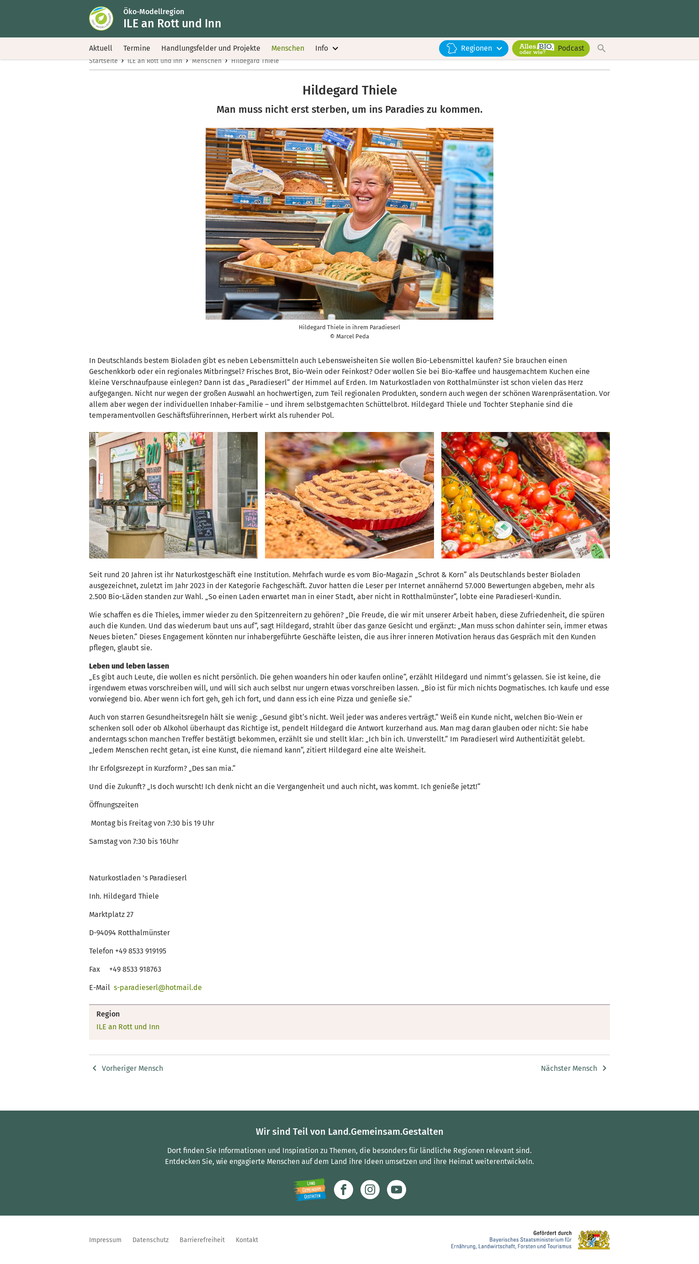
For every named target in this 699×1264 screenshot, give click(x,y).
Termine (136, 54)
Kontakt (247, 1240)
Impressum (105, 1240)
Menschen (287, 54)
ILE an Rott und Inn (154, 76)
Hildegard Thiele (255, 76)
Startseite (103, 76)
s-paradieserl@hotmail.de (158, 1002)
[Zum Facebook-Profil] (343, 1189)
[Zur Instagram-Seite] (370, 1189)
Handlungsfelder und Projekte (210, 54)
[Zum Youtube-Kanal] (396, 1189)
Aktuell (100, 54)
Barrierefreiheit (202, 1240)
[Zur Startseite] (108, 22)
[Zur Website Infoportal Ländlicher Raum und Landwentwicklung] (309, 1189)
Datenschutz (150, 1240)
